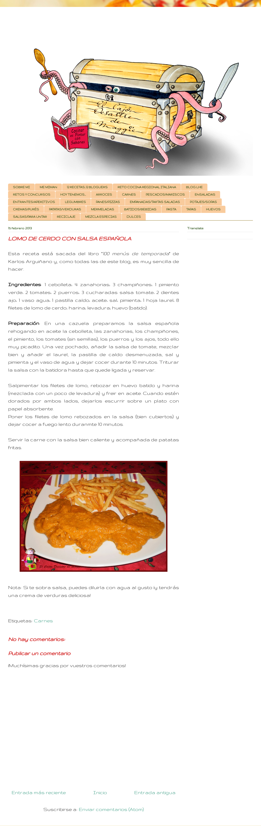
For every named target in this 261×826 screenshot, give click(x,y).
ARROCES (104, 194)
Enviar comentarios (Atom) (111, 809)
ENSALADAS (205, 194)
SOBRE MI (21, 187)
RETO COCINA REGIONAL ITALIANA (147, 187)
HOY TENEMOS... (73, 194)
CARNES (129, 194)
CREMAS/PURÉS (26, 209)
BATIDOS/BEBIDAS (140, 209)
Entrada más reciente (39, 792)
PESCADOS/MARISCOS (165, 194)
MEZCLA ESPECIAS (101, 216)
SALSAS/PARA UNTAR (30, 216)
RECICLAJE (66, 216)
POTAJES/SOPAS (203, 201)
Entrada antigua (155, 792)
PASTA (171, 209)
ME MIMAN (48, 187)
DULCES (134, 216)
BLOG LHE (194, 187)
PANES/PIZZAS (108, 201)
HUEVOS (213, 209)
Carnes (43, 620)
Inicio (100, 792)
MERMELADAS (102, 209)
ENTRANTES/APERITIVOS (34, 201)
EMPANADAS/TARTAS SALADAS (155, 201)
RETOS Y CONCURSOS (31, 194)
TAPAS (191, 209)
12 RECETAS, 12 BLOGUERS (87, 187)
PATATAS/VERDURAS (65, 209)
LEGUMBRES (75, 201)
